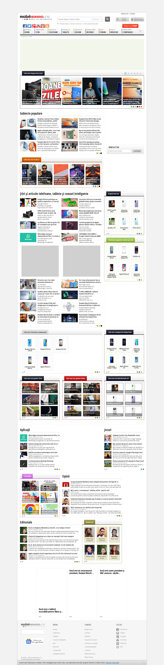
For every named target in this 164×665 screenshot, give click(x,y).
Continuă (137, 151)
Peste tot (96, 19)
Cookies (87, 650)
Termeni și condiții (91, 643)
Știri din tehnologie (91, 23)
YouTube (121, 640)
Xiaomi (72, 23)
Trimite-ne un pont (130, 26)
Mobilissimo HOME (26, 37)
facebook (25, 26)
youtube (38, 26)
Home (55, 629)
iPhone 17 (79, 23)
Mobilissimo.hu (90, 654)
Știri (54, 643)
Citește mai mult (112, 662)
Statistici (87, 636)
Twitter (120, 633)
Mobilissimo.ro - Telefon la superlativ (36, 17)
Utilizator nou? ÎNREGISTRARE (137, 19)
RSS (119, 647)
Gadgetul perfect (59, 654)
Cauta (107, 19)
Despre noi (124, 13)
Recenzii (56, 647)
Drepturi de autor (91, 640)
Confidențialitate (90, 647)
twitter (29, 26)
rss (47, 26)
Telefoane (56, 633)
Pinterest (121, 643)
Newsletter (114, 147)
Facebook (121, 629)
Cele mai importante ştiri (33, 73)
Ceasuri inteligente (59, 640)
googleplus (34, 26)
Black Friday (64, 23)
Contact (132, 13)
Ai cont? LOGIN (122, 19)
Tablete (55, 636)
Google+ (121, 636)
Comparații (57, 650)
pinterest (43, 26)
